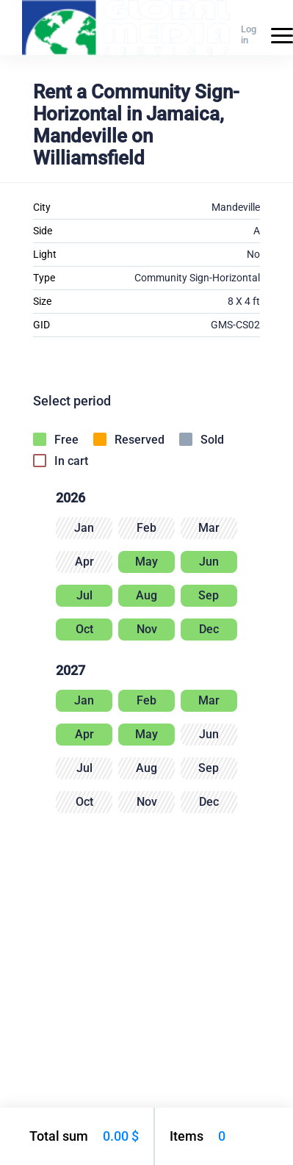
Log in (248, 35)
